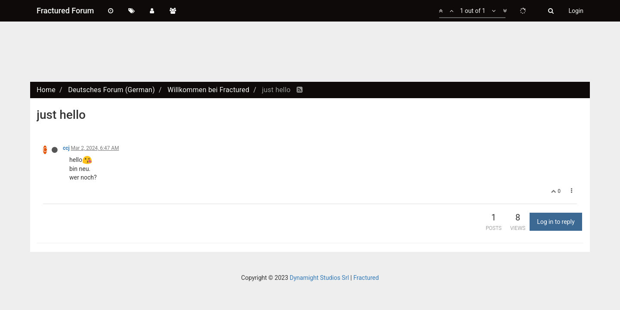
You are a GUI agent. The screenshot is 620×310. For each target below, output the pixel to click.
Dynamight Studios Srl (319, 277)
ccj (66, 148)
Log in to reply (555, 221)
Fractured (366, 277)
